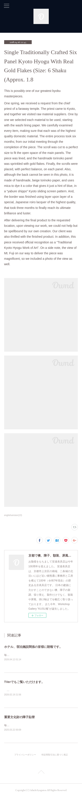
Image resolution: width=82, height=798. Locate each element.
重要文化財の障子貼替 (19, 717)
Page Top (41, 773)
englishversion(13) (13, 515)
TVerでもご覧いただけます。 (24, 682)
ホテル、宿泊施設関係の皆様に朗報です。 (33, 646)
